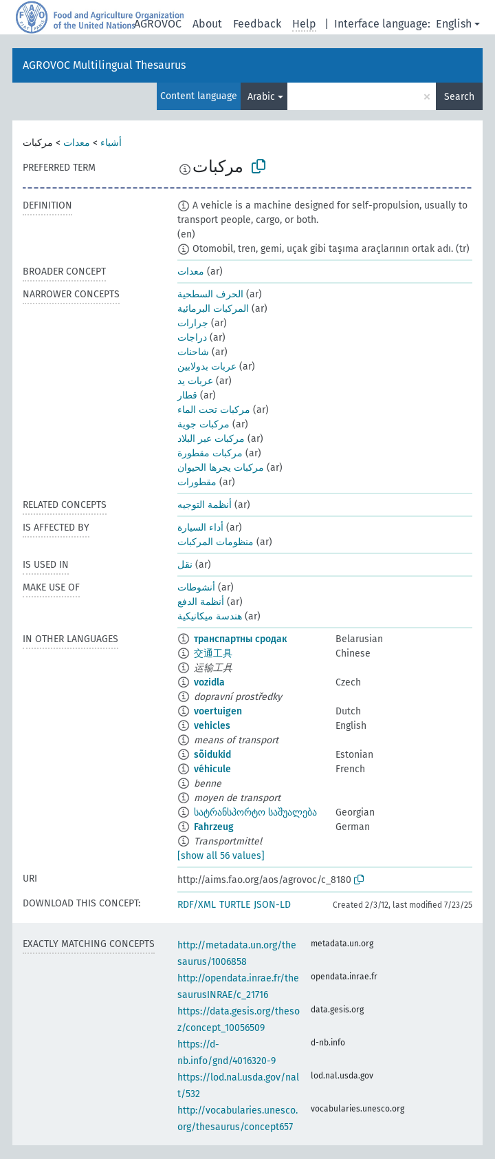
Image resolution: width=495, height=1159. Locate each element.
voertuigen (218, 711)
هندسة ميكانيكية (209, 616)
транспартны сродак (240, 639)
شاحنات (193, 352)
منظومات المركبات (215, 542)
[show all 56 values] (221, 856)
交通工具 (213, 653)
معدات (76, 143)
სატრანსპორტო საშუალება (255, 812)
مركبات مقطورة (210, 453)
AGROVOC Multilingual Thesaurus (104, 65)
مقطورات (197, 482)
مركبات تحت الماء (213, 410)
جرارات (192, 323)
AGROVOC (158, 23)
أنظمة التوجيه (204, 505)
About (207, 23)
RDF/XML (196, 905)
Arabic (261, 97)
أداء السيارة (200, 527)
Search (459, 97)
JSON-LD (272, 905)
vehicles (212, 726)
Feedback (257, 23)
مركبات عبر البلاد (211, 439)
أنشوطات (196, 587)
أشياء (111, 143)
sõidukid (212, 755)
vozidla (209, 682)
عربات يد (195, 381)
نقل (184, 565)
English (454, 23)
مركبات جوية (203, 424)
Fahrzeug (214, 827)
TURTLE (234, 905)
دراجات (192, 337)
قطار (187, 395)
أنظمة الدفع (200, 602)
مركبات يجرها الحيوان (220, 468)
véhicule (212, 769)
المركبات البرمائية (213, 309)
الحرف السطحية (210, 294)
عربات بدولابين (206, 366)
